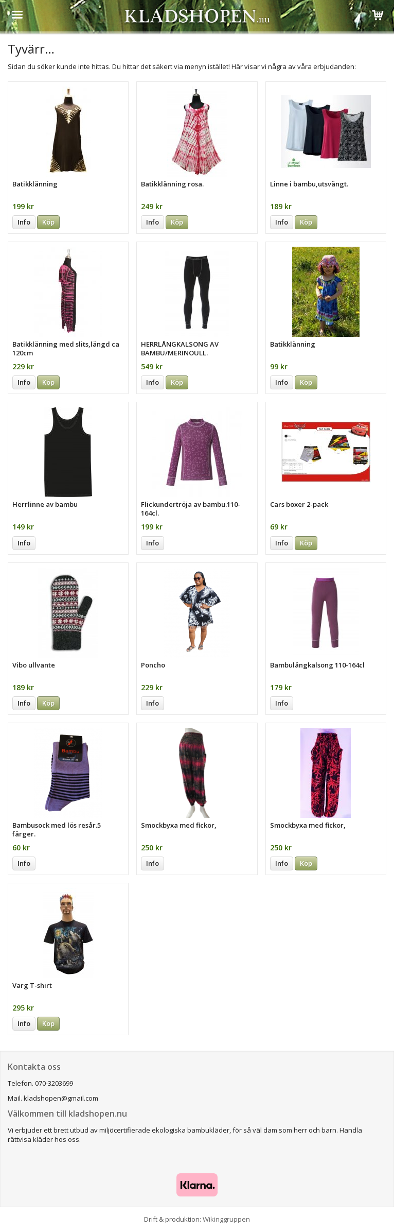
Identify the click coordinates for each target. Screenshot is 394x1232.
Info (23, 222)
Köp (48, 222)
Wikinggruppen (226, 1219)
